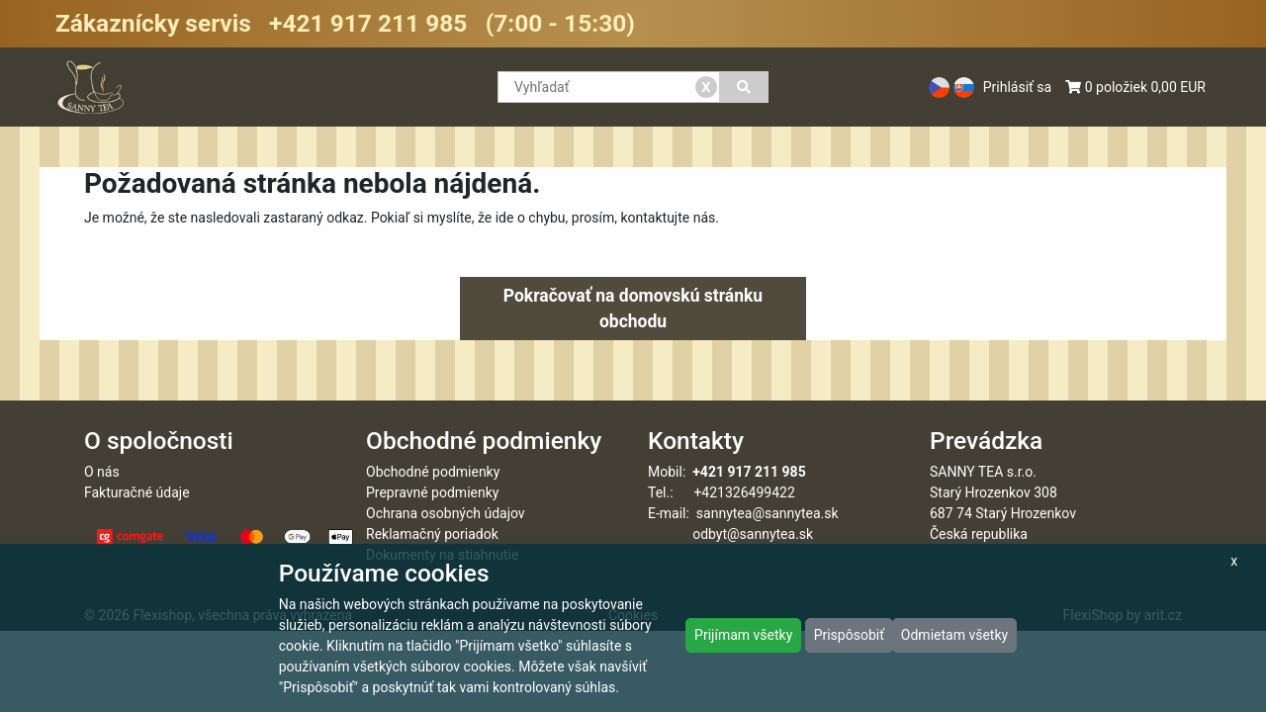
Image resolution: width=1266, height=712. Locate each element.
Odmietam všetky (954, 635)
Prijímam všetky (743, 635)
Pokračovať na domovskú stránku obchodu (633, 308)
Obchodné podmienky (432, 472)
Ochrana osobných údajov (445, 513)
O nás (102, 472)
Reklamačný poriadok (432, 534)
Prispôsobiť (849, 635)
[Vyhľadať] (744, 87)
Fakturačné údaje (137, 492)
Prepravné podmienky (432, 492)
